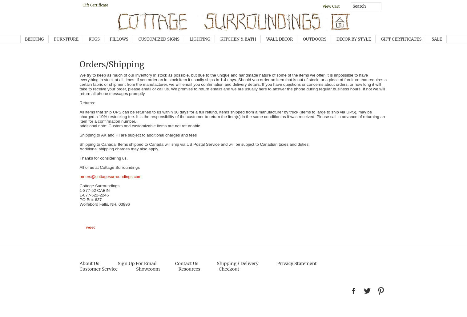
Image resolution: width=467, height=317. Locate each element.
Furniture (66, 39)
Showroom (148, 269)
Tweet (89, 227)
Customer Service (99, 269)
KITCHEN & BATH (238, 39)
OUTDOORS (314, 39)
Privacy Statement (297, 263)
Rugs (94, 39)
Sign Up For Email (137, 263)
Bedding (34, 39)
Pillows (119, 39)
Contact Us (186, 263)
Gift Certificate (95, 5)
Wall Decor (279, 39)
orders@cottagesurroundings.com (111, 176)
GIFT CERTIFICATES (401, 39)
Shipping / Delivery (238, 263)
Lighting (200, 39)
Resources (189, 269)
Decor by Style (353, 39)
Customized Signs (159, 39)
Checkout (229, 269)
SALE (437, 39)
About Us (89, 263)
